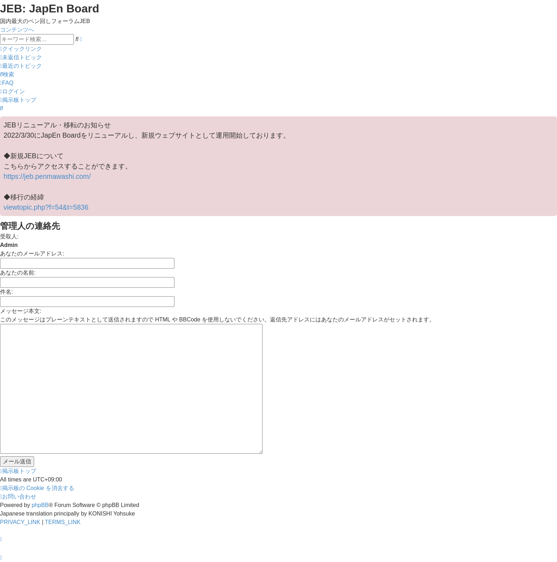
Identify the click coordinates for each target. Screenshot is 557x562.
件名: (6, 292)
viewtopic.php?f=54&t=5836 (46, 207)
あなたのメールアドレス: (32, 253)
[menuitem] (21, 57)
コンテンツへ (17, 30)
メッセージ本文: (20, 311)
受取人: (9, 236)
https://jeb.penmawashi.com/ (47, 176)
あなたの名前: (18, 273)
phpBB (40, 505)
